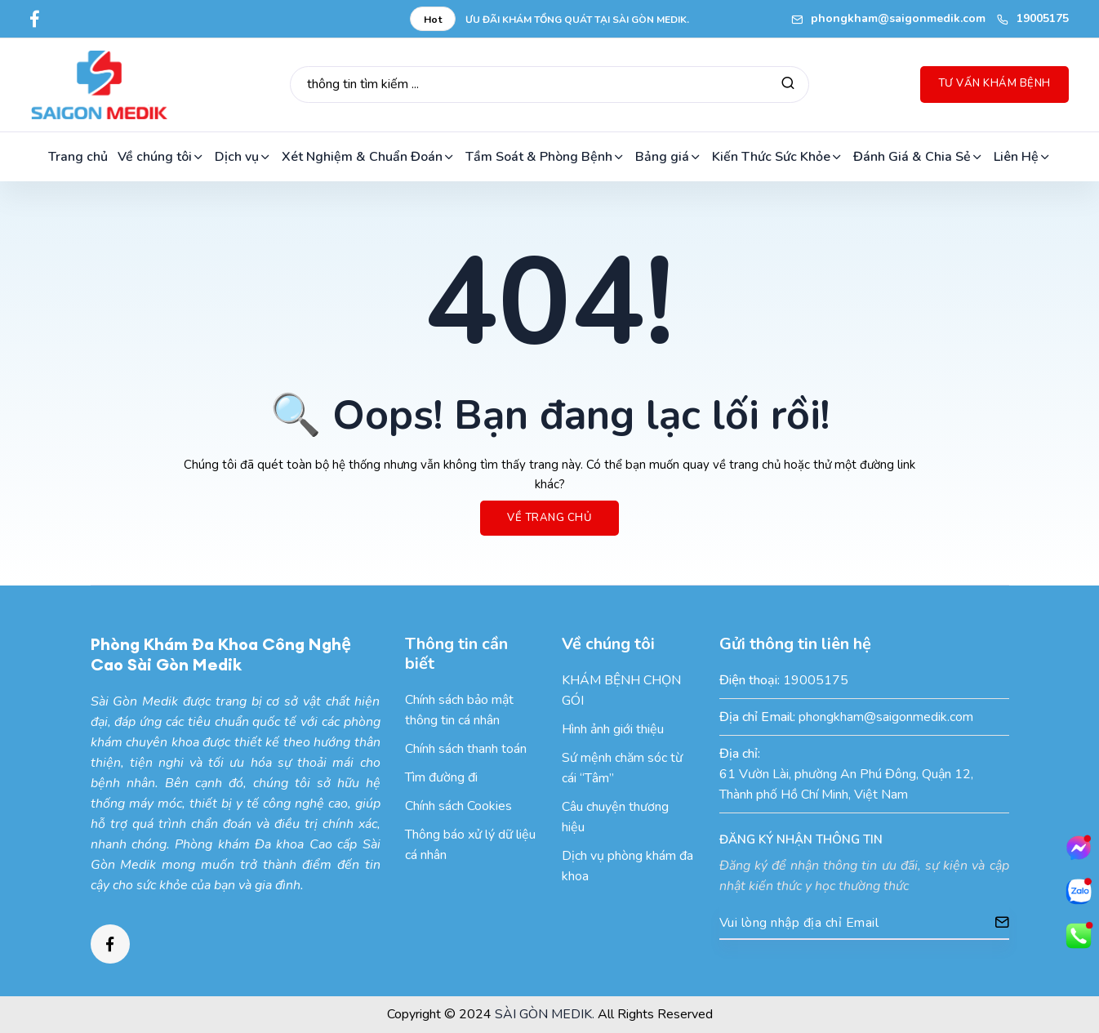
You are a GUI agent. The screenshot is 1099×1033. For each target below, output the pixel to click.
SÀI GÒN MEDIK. (544, 1014)
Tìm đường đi (441, 777)
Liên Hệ (1023, 157)
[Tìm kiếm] (788, 84)
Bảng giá (668, 157)
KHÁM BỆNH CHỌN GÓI (621, 690)
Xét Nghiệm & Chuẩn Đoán (369, 157)
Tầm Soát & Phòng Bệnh (545, 157)
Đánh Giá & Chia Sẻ (918, 157)
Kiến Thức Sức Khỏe (777, 157)
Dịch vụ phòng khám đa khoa (627, 866)
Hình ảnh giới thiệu (613, 729)
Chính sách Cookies (458, 806)
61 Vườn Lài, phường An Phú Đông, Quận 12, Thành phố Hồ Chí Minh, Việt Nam (846, 784)
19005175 (1033, 18)
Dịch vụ (243, 157)
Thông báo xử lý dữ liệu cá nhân (470, 845)
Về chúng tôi (161, 157)
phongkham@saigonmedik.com (888, 18)
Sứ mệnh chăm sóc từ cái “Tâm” (622, 768)
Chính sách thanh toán (466, 749)
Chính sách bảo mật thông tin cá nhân (459, 710)
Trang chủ (78, 157)
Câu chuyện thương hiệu (615, 817)
